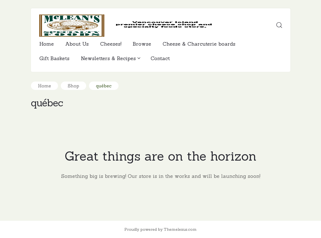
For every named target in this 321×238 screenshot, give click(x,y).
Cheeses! (110, 44)
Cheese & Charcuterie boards (199, 44)
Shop (73, 86)
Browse (142, 44)
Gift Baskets (54, 58)
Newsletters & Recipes (110, 58)
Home (46, 44)
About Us (77, 44)
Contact (160, 58)
